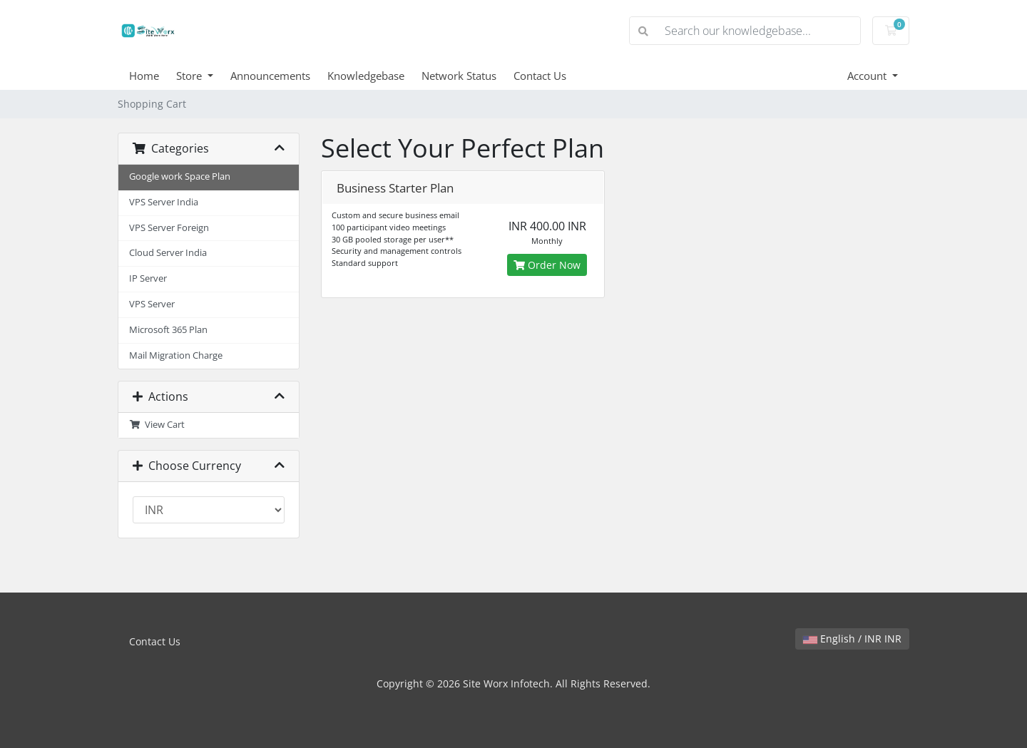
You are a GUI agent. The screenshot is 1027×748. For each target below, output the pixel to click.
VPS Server (152, 304)
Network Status (458, 75)
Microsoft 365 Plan (168, 330)
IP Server (148, 278)
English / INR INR (852, 638)
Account (868, 75)
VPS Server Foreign (169, 228)
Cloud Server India (168, 253)
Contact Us (540, 75)
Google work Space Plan (179, 176)
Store (190, 75)
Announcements (270, 75)
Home (144, 75)
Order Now (547, 265)
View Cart (157, 425)
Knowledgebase (365, 75)
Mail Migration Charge (176, 355)
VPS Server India (163, 202)
